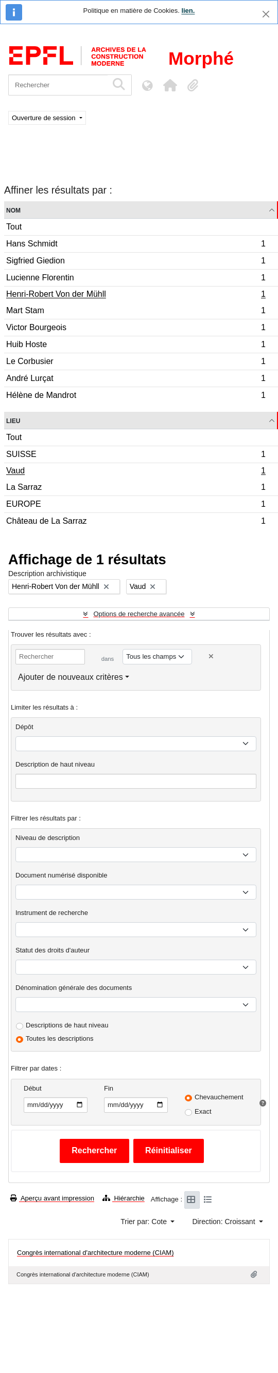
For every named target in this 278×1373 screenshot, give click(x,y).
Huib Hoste (136, 345)
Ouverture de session (44, 118)
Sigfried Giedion (136, 262)
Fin (108, 1088)
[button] (170, 85)
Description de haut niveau (55, 764)
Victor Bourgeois (136, 328)
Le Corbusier (136, 362)
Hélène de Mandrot (136, 396)
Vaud (136, 472)
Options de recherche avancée (138, 614)
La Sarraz (136, 488)
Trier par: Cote (144, 1221)
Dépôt (24, 727)
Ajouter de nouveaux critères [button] (70, 677)
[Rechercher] (58, 85)
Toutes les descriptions (60, 1038)
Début (33, 1088)
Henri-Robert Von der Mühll (136, 295)
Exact (203, 1111)
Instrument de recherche (51, 913)
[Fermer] (265, 14)
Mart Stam (136, 311)
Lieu (13, 420)
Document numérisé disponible (61, 875)
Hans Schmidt (136, 245)
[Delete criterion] (211, 656)
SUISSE (136, 455)
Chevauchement (219, 1097)
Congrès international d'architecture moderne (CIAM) (95, 1252)
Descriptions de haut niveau (67, 1025)
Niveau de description (47, 838)
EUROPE (136, 505)
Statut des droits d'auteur (52, 950)
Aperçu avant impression (52, 1198)
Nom (13, 210)
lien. (188, 10)
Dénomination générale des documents (73, 987)
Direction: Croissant (224, 1221)
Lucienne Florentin (136, 279)
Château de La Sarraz (136, 522)
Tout (14, 226)
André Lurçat (136, 379)
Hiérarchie (123, 1198)
